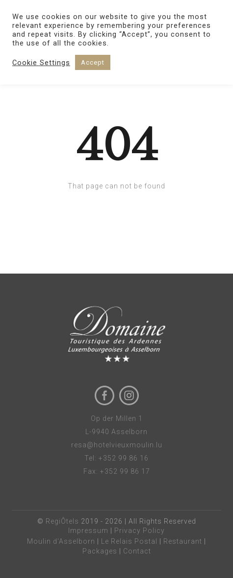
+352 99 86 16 (124, 458)
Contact (137, 551)
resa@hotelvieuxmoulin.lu (116, 445)
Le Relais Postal (129, 541)
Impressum (88, 530)
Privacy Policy (139, 530)
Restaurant (182, 541)
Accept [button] (92, 62)
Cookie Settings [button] (41, 62)
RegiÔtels (62, 521)
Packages (99, 551)
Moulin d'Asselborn (61, 541)
